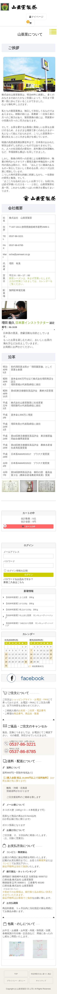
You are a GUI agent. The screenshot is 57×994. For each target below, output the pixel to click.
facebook (28, 678)
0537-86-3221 (42, 6)
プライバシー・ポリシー (16, 981)
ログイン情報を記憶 (16, 570)
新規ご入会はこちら (13, 582)
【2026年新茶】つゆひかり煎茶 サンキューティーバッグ (29, 624)
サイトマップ (41, 981)
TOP (16, 974)
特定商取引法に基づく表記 (41, 974)
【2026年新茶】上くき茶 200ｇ (20, 597)
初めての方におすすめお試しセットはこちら (28, 505)
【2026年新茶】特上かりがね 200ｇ (21, 609)
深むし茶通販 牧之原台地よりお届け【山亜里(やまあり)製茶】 (18, 5)
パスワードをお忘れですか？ (18, 579)
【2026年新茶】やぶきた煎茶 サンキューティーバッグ (29, 616)
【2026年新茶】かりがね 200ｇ (20, 603)
